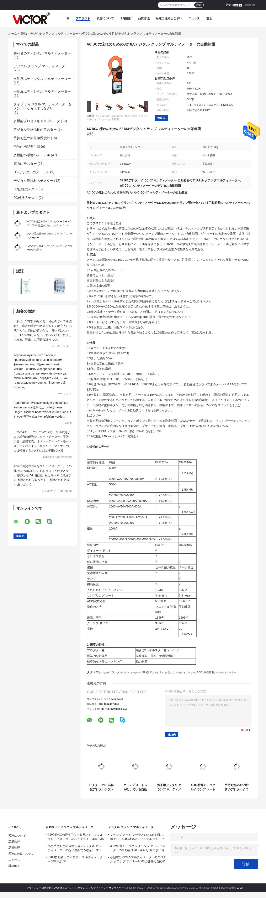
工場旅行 (126, 18)
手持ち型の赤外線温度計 (32, 138)
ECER (239, 887)
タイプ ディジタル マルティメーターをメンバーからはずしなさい (43, 106)
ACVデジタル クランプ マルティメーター (117, 672)
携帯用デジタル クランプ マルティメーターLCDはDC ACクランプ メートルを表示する (169, 787)
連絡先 (161, 117)
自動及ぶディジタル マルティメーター (42, 79)
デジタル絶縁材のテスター (33, 181)
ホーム (12, 33)
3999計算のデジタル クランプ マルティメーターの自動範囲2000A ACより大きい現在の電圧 (137, 848)
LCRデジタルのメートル (31, 172)
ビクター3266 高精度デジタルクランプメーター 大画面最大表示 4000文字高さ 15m (101, 787)
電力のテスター (25, 164)
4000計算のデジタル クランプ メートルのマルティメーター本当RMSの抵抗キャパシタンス (203, 787)
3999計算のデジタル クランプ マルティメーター (168, 672)
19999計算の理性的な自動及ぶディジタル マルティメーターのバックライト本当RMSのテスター (76, 837)
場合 (209, 18)
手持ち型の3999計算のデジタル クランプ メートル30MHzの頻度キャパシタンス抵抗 (237, 787)
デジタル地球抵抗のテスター (35, 129)
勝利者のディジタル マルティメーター (42, 53)
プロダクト (83, 18)
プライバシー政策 (37, 887)
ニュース (194, 18)
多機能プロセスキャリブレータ (37, 121)
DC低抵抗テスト (26, 189)
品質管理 (144, 18)
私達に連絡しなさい (169, 18)
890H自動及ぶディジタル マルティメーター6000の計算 (75, 859)
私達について (105, 18)
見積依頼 (231, 4)
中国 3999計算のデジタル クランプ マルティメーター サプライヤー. (86, 887)
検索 (198, 5)
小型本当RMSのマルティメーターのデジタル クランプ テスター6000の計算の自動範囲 (138, 860)
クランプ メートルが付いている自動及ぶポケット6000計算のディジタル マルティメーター (135, 787)
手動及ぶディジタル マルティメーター (42, 91)
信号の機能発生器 (27, 147)
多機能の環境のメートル (32, 155)
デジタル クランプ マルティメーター (54, 33)
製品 (24, 33)
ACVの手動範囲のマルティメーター (216, 672)
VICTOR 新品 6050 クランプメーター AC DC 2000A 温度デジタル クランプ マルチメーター (49, 225)
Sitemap (13, 865)
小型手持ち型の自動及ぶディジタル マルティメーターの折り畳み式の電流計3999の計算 (74, 848)
